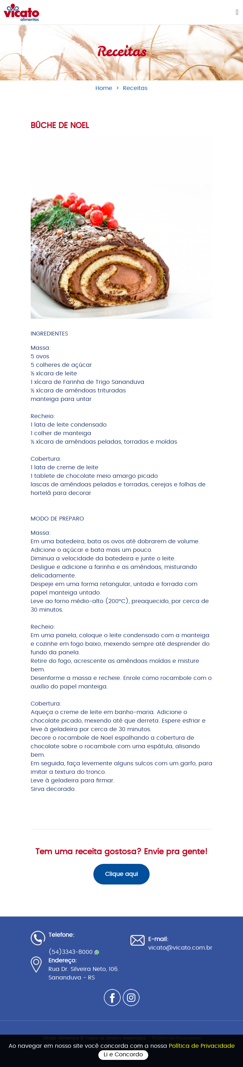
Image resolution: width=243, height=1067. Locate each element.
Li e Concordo (123, 1054)
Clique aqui (121, 874)
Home (103, 88)
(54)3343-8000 (73, 952)
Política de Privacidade (202, 1046)
